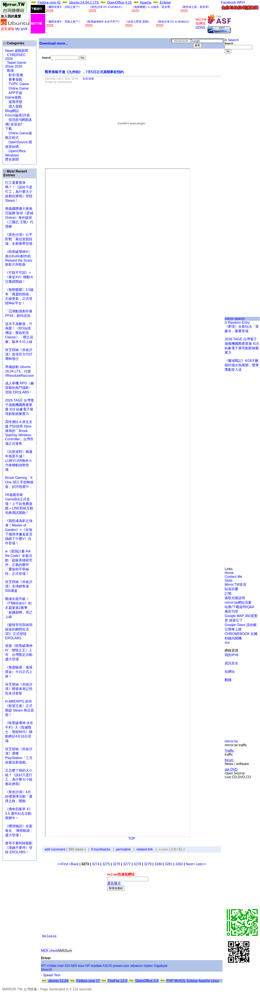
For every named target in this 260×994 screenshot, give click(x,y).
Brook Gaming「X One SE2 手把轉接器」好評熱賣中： (19, 482)
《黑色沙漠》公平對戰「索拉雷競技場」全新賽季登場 (18, 239)
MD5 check (49, 950)
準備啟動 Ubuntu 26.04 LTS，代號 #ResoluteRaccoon (19, 371)
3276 (116, 864)
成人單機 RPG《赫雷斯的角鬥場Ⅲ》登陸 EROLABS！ (19, 387)
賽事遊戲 (13, 79)
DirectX (46, 969)
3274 (96, 864)
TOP (131, 838)
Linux (215, 980)
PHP (169, 980)
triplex (148, 966)
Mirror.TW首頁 (235, 584)
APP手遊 (13, 93)
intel (60, 966)
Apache (145, 2)
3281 (169, 864)
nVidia (51, 966)
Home (229, 573)
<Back (74, 864)
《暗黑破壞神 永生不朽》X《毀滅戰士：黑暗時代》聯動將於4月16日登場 (19, 732)
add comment (55, 849)
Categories (13, 43)
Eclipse (165, 2)
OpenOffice (15, 151)
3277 (127, 864)
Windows (12, 155)
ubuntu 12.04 (58, 980)
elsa (81, 966)
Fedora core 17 (88, 980)
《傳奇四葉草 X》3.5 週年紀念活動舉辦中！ (18, 813)
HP (87, 966)
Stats (228, 580)
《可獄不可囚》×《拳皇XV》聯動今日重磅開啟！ (19, 277)
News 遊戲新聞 (16, 50)
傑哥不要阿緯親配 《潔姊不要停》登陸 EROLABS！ (18, 847)
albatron (136, 966)
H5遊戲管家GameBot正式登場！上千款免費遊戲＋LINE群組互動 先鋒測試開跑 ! (19, 503)
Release (49, 936)
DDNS (200, 27)
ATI (43, 966)
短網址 (230, 671)
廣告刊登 (231, 611)
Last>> (201, 864)
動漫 (10, 70)
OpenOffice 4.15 (119, 2)
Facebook (228, 2)
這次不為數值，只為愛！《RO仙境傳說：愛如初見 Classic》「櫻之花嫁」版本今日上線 (20, 332)
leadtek (96, 966)
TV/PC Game (17, 84)
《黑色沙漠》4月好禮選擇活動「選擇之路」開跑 (18, 796)
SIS (67, 966)
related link (144, 849)
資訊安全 (231, 663)
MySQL (180, 980)
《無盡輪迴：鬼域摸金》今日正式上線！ (18, 671)
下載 (8, 128)
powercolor (121, 966)
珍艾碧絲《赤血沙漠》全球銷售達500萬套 (18, 586)
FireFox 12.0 (117, 980)
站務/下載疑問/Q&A (239, 607)
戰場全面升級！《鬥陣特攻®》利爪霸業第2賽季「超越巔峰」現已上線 (18, 608)
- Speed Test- (51, 975)
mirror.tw (231, 741)
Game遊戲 (13, 97)
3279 (148, 864)
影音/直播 (14, 75)
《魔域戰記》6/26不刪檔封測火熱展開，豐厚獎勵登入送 (242, 365)
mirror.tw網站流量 (238, 602)
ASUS (107, 966)
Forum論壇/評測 (17, 115)
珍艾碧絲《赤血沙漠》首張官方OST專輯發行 (19, 354)
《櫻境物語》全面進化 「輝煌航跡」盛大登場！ (19, 830)
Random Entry (237, 322)
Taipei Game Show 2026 (15, 64)
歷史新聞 (12, 159)
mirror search (235, 318)
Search (232, 40)
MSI (74, 966)
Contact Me (233, 576)
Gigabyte (161, 966)
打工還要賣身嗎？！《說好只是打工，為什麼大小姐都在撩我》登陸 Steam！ (18, 191)
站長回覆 (231, 589)
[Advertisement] (238, 125)
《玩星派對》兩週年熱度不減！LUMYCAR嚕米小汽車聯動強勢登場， (18, 460)
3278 (137, 864)
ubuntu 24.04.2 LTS (84, 2)
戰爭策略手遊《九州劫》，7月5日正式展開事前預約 (84, 72)
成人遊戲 (13, 106)
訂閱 (228, 593)
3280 (158, 864)
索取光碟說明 (235, 598)
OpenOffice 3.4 (146, 980)
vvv (227, 642)
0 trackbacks (100, 849)
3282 (179, 864)
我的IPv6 (231, 655)
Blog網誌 (12, 111)
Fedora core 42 (49, 2)
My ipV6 (21, 29)
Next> (191, 864)
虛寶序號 (13, 102)
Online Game (17, 88)
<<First (63, 864)
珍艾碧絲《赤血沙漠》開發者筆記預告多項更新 (18, 688)
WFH (241, 2)
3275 (106, 864)
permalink (123, 849)
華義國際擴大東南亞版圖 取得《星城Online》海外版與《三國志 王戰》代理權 (19, 217)
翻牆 (228, 680)
